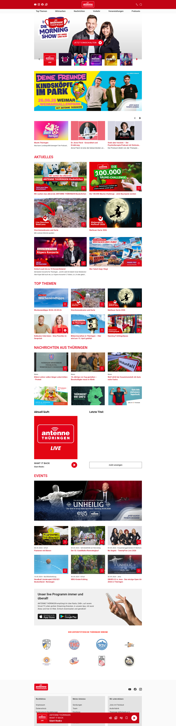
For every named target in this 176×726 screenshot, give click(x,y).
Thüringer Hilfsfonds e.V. (120, 712)
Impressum (40, 705)
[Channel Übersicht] (116, 718)
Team (75, 708)
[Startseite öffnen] (88, 4)
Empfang (76, 712)
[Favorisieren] (126, 718)
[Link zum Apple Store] (47, 617)
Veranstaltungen (115, 11)
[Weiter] (140, 118)
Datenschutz (41, 708)
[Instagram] (39, 4)
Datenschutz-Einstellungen (47, 712)
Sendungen (77, 705)
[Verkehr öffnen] (46, 4)
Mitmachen (60, 11)
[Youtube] (35, 4)
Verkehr (96, 11)
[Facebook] (42, 4)
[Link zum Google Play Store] (68, 617)
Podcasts (136, 11)
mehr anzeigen (115, 465)
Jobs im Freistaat (117, 705)
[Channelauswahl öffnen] (141, 4)
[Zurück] (134, 118)
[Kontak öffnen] (137, 4)
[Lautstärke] (110, 718)
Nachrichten (79, 11)
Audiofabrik (114, 708)
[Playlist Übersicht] (121, 718)
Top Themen (41, 11)
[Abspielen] (134, 718)
